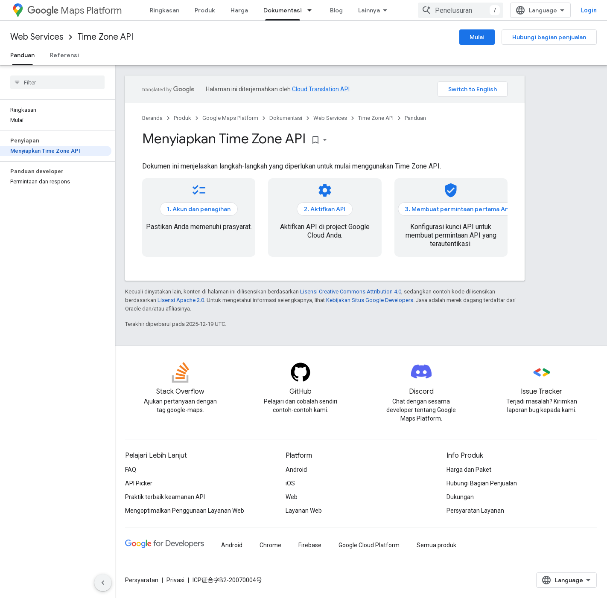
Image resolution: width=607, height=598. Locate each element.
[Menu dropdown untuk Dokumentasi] (312, 10)
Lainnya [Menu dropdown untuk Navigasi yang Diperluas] (369, 10)
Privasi (175, 580)
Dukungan (460, 496)
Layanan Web (304, 510)
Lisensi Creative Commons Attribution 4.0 (350, 291)
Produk (205, 10)
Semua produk (436, 545)
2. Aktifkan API (324, 209)
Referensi (64, 55)
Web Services (37, 37)
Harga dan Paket (468, 469)
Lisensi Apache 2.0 (181, 300)
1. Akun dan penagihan (199, 209)
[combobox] (460, 10)
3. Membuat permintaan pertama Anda (460, 209)
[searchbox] (57, 82)
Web (292, 496)
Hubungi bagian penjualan (549, 37)
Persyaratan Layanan (475, 510)
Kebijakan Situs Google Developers (369, 300)
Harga (239, 10)
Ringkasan (164, 10)
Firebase (309, 545)
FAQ (130, 469)
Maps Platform (74, 10)
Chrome (270, 545)
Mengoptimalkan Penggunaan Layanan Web (184, 510)
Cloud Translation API (321, 89)
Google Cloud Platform (369, 545)
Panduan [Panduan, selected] (22, 55)
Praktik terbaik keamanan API (165, 496)
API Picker (138, 483)
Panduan (415, 118)
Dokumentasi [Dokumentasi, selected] (282, 10)
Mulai (477, 37)
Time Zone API (105, 37)
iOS (290, 483)
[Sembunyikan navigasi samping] (102, 582)
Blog (336, 10)
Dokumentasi (285, 118)
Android (296, 469)
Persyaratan (141, 580)
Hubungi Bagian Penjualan (481, 483)
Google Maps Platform (230, 118)
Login (589, 10)
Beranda (152, 118)
